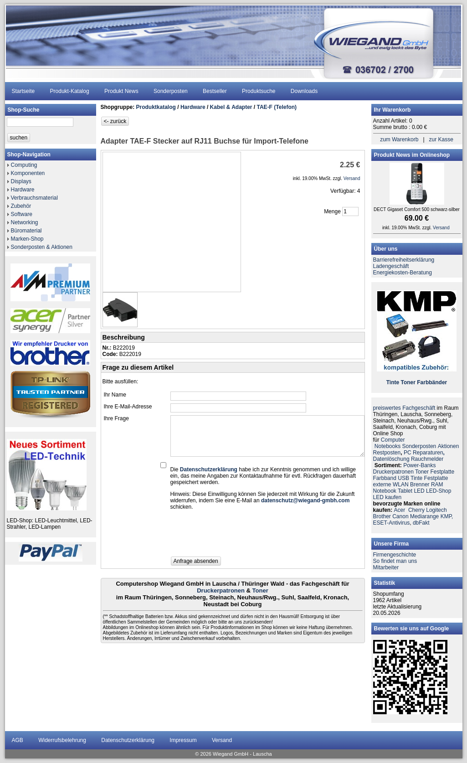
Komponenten (28, 173)
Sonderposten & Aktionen (41, 247)
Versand (222, 740)
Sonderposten (171, 91)
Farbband (384, 478)
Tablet (405, 491)
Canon (400, 516)
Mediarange (424, 516)
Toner (260, 590)
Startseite (23, 91)
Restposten (387, 452)
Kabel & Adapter (231, 107)
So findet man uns (395, 561)
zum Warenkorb (399, 139)
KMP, (447, 516)
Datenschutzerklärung (127, 740)
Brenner (420, 484)
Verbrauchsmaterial (34, 198)
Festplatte (442, 472)
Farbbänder (432, 382)
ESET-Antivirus (391, 523)
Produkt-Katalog (69, 91)
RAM (437, 484)
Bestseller (215, 91)
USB (403, 478)
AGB (17, 740)
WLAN (401, 484)
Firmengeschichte (394, 555)
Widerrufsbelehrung (62, 740)
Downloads (304, 91)
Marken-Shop (27, 239)
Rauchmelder (427, 459)
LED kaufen (387, 497)
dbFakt (421, 523)
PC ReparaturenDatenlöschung (409, 455)
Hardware (23, 189)
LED (419, 491)
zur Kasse (441, 139)
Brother (382, 516)
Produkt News (121, 91)
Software (21, 214)
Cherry (416, 510)
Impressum (182, 740)
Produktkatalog (156, 107)
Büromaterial (26, 230)
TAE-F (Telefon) (277, 107)
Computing (24, 165)
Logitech (436, 510)
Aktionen (448, 446)
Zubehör (21, 206)
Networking (24, 222)
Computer (393, 440)
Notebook (384, 491)
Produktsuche (258, 91)
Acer (399, 510)
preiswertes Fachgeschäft (404, 408)
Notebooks (387, 446)
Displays (21, 181)
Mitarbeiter (386, 567)
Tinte (392, 382)
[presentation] (239, 536)
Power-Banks (419, 465)
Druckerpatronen (221, 590)
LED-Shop (438, 491)
